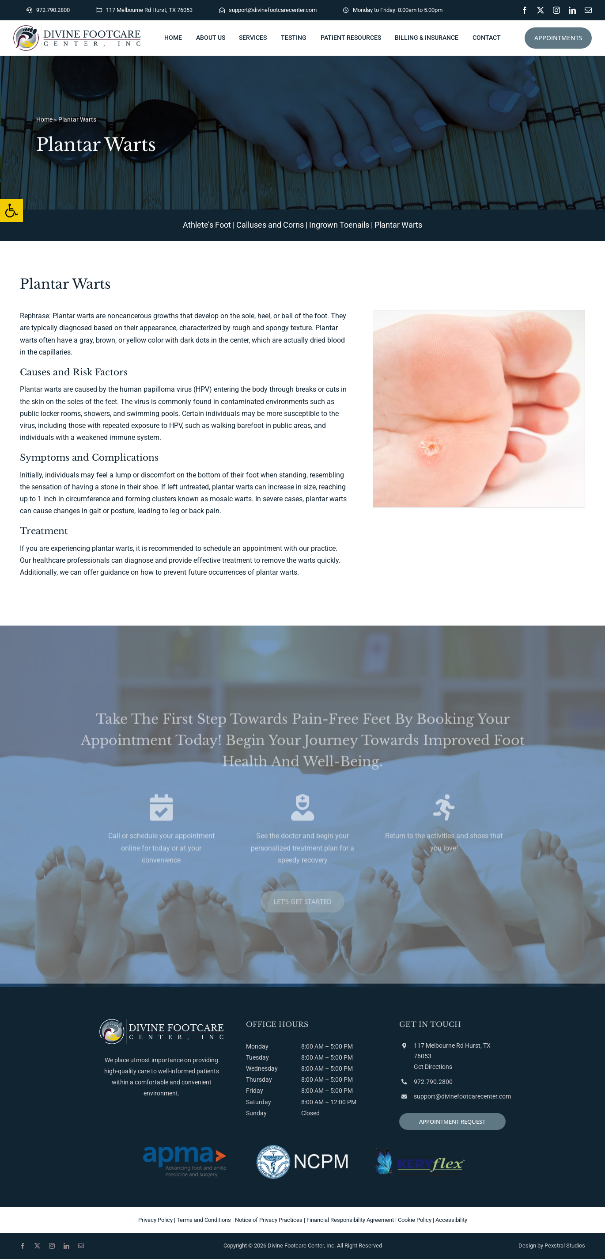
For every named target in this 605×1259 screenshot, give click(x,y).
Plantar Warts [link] (398, 224)
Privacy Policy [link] (155, 1220)
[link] (11, 210)
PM (348, 1057)
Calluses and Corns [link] (270, 224)
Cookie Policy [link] (414, 1220)
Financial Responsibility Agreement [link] (350, 1220)
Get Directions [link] (433, 1066)
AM (319, 1057)
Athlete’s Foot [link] (207, 224)
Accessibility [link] (451, 1220)
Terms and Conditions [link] (204, 1220)
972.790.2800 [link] (433, 1081)
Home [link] (44, 121)
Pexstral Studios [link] (564, 1245)
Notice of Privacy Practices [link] (268, 1220)
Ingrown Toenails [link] (339, 224)
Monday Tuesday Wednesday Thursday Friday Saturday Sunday (262, 1080)
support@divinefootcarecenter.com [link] (462, 1096)
